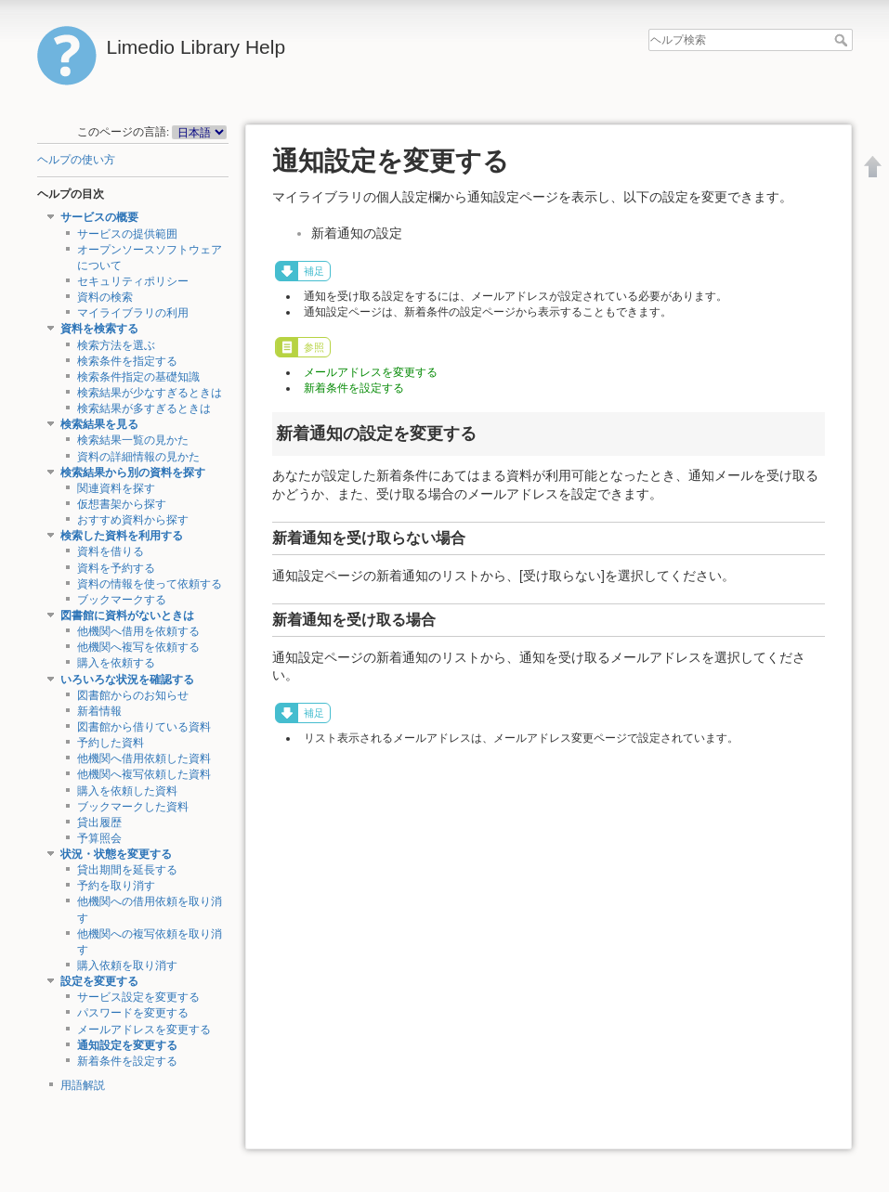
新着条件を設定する (127, 1061)
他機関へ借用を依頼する (138, 631)
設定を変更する (99, 981)
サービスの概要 (99, 217)
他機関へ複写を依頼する (138, 647)
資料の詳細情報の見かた (138, 456)
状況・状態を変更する (116, 854)
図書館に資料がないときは (127, 615)
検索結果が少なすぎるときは (149, 392)
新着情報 (99, 711)
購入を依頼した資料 (127, 790)
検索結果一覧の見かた (133, 440)
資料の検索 (105, 297)
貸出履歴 (99, 822)
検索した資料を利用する (121, 535)
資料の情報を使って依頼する (149, 583)
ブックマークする (121, 599)
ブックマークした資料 (133, 806)
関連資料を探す (116, 488)
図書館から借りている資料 (144, 726)
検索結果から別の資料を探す (132, 472)
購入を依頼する (116, 662)
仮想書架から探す (121, 504)
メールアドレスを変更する (144, 1029)
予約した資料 (110, 742)
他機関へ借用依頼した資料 (144, 758)
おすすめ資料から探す (133, 519)
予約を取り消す (116, 885)
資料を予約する (116, 568)
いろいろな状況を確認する (127, 679)
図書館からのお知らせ (133, 695)
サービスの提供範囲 (127, 233)
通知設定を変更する (127, 1045)
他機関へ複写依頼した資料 (144, 774)
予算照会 (99, 838)
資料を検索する (99, 328)
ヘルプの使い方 (76, 159)
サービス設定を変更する (138, 997)
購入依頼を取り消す (127, 965)
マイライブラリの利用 (133, 312)
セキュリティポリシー (133, 281)
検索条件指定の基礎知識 (138, 376)
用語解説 (82, 1085)
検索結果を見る (99, 424)
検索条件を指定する (127, 361)
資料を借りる (110, 551)
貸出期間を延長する (127, 869)
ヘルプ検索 (843, 39)
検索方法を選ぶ (116, 345)
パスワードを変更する (133, 1012)
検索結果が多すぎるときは (144, 408)
